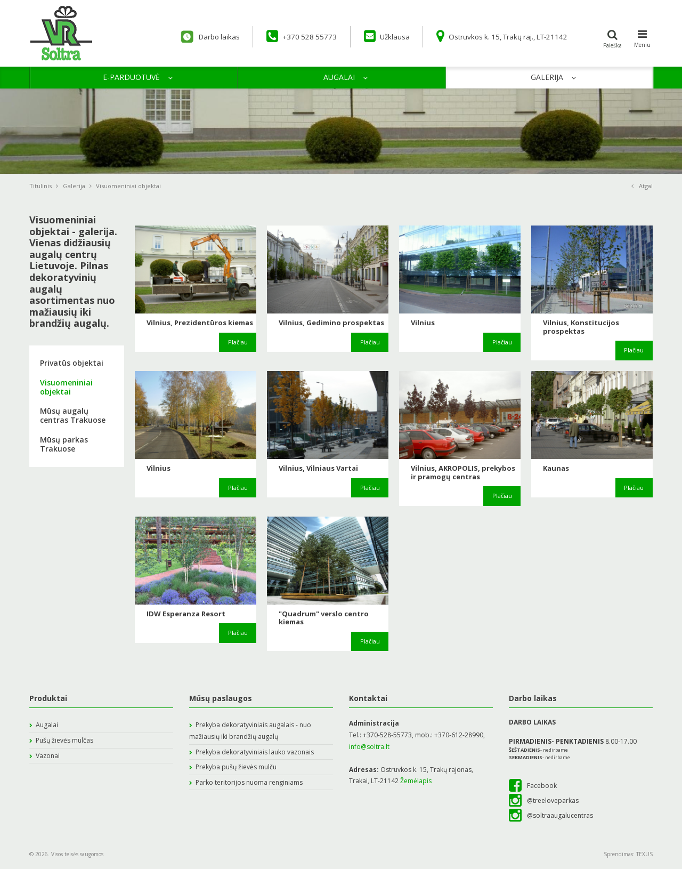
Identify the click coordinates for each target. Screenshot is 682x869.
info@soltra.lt (369, 746)
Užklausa (374, 36)
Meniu (642, 37)
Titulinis (43, 186)
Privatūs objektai (71, 363)
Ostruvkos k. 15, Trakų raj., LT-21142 (496, 36)
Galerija (74, 186)
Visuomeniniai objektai (66, 387)
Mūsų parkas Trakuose (64, 444)
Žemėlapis (416, 780)
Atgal (642, 186)
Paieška (612, 37)
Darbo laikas (190, 36)
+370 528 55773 (286, 36)
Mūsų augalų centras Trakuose (72, 415)
